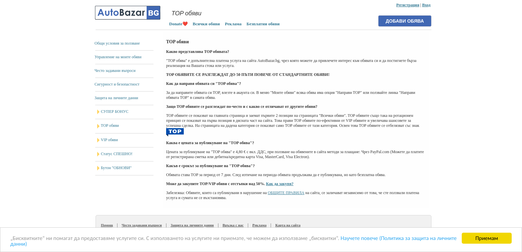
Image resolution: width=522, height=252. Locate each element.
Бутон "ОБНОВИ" (116, 167)
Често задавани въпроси (115, 70)
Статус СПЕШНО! (116, 153)
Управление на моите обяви (118, 57)
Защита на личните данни (116, 98)
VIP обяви (109, 139)
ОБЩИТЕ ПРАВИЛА (286, 192)
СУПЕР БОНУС (115, 111)
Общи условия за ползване (117, 43)
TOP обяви (110, 125)
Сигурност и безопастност (117, 84)
